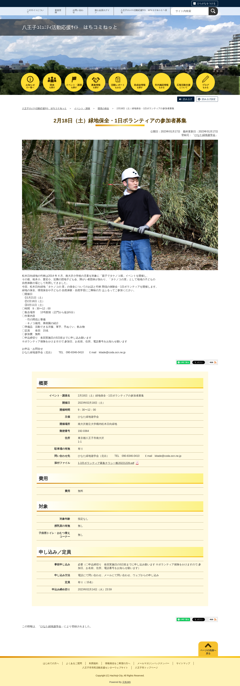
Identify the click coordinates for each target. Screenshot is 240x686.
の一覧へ (30, 86)
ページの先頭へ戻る (208, 652)
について (183, 86)
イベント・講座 (82, 108)
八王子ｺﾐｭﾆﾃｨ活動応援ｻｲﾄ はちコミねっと (44, 108)
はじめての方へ (51, 663)
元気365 (126, 682)
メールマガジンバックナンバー (153, 663)
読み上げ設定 (209, 99)
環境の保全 (103, 108)
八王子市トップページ (146, 667)
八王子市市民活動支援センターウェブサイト (105, 667)
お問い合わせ (78, 11)
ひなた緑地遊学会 (204, 135)
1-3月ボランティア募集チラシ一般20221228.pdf (108, 463)
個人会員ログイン (102, 11)
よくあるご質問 (74, 663)
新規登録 (58, 11)
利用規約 (93, 663)
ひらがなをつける (206, 3)
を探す (52, 86)
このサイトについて (35, 11)
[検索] (213, 11)
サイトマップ (183, 663)
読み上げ (187, 99)
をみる (118, 86)
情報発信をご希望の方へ (117, 663)
